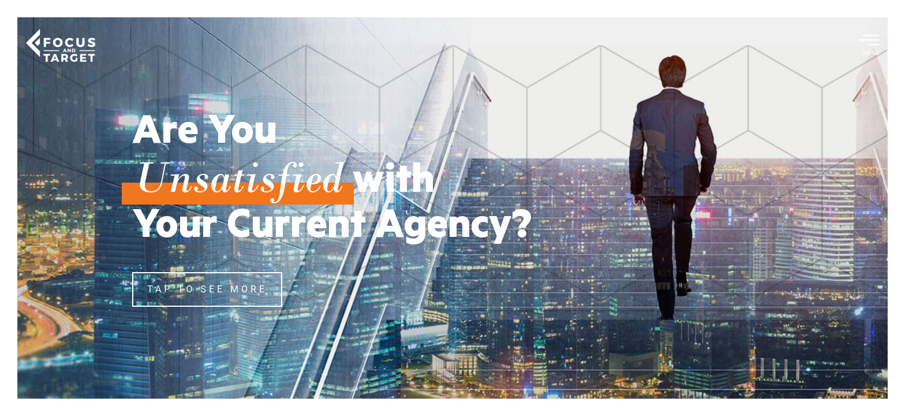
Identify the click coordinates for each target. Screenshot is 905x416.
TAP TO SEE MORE (207, 289)
